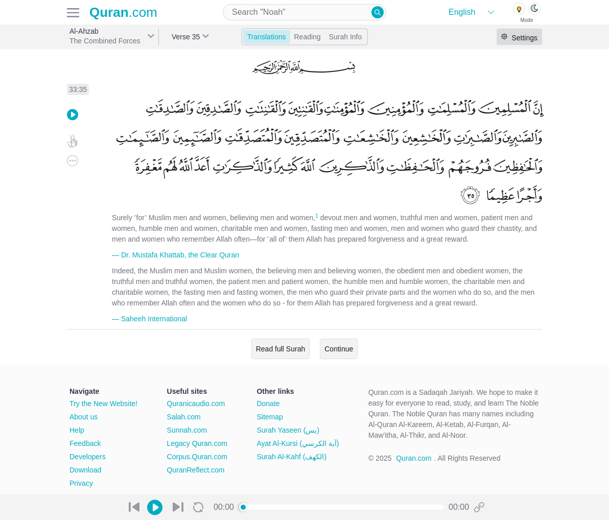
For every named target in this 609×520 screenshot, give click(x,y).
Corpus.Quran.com (197, 457)
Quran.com (413, 458)
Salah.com (184, 417)
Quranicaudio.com (196, 403)
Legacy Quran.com (197, 443)
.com (123, 12)
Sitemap (269, 417)
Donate (267, 403)
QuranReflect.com (196, 470)
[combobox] (304, 12)
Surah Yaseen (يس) (287, 430)
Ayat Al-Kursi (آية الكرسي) (297, 443)
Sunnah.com (187, 430)
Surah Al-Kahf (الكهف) (291, 457)
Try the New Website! (103, 403)
